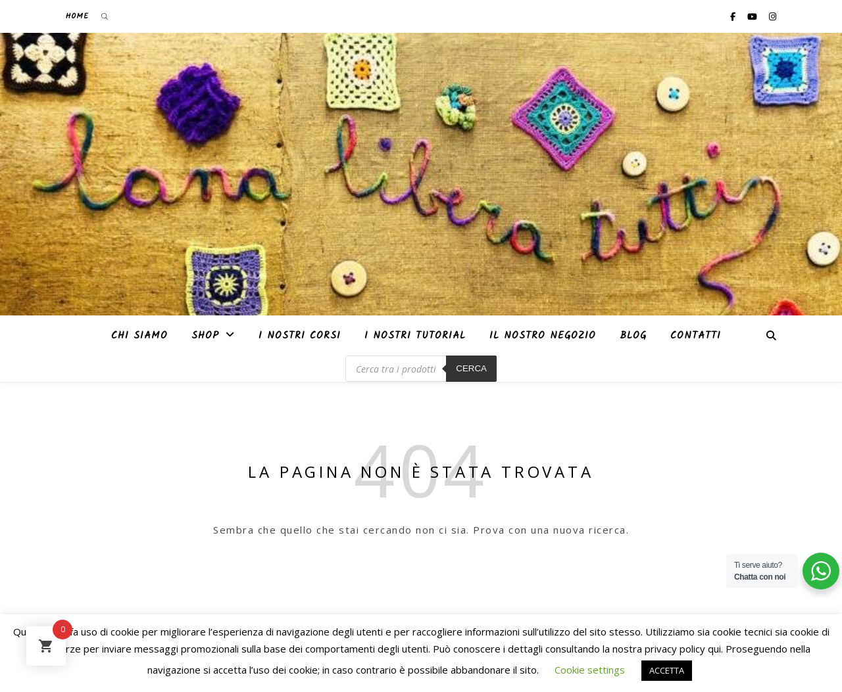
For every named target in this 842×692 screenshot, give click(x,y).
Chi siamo (139, 336)
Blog (633, 336)
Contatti (695, 336)
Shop (205, 336)
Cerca (471, 368)
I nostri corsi (300, 336)
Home (77, 16)
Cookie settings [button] (590, 669)
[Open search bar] (104, 16)
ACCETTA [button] (666, 670)
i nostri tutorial (415, 336)
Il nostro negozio (542, 336)
